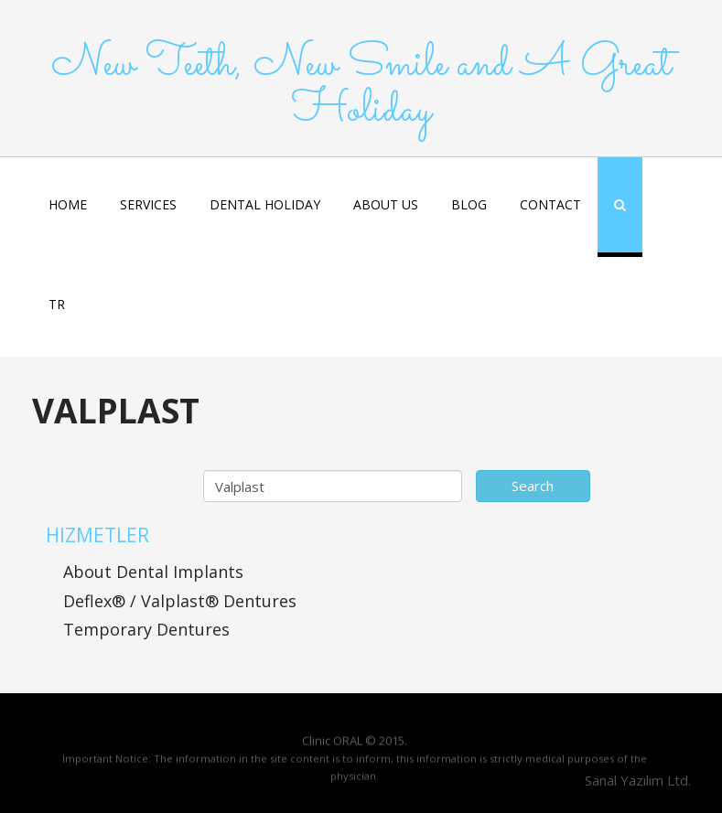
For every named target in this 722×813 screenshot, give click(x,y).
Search (533, 485)
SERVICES (148, 204)
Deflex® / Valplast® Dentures (179, 601)
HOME (67, 204)
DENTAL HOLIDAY (265, 204)
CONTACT (550, 204)
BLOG (469, 204)
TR (56, 304)
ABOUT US (385, 204)
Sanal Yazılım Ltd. (636, 780)
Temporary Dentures (146, 629)
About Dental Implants (153, 572)
